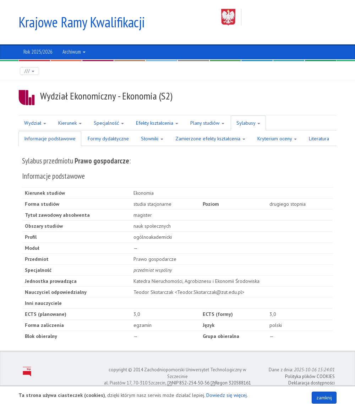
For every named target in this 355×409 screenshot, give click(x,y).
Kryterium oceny (277, 138)
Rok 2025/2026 (38, 51)
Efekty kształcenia (157, 123)
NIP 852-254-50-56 (188, 383)
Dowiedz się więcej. (227, 395)
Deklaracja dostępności (311, 383)
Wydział (35, 123)
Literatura (319, 138)
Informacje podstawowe (50, 138)
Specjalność (109, 123)
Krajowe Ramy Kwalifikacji (81, 22)
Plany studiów (207, 123)
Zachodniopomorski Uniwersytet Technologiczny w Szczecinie (279, 17)
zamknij (324, 397)
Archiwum (74, 51)
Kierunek (70, 123)
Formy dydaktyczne (108, 138)
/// (29, 71)
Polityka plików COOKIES (310, 376)
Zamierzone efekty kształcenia (210, 138)
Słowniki (152, 138)
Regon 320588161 (231, 383)
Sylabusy (248, 123)
